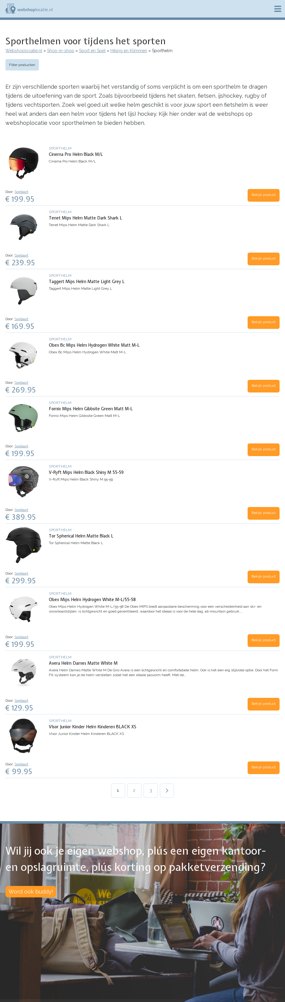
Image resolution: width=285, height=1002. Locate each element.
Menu (277, 8)
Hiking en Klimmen (128, 50)
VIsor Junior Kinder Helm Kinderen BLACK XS (92, 726)
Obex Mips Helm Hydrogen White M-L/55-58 (92, 599)
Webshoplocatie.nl (23, 50)
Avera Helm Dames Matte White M (83, 663)
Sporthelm (60, 148)
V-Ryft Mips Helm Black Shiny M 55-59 (86, 472)
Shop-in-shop (60, 50)
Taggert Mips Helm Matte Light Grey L (87, 281)
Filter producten (22, 65)
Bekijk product (264, 195)
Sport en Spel (92, 50)
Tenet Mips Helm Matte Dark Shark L (85, 218)
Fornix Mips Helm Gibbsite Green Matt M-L (91, 408)
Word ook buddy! (30, 891)
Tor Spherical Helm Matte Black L (81, 536)
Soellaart (21, 192)
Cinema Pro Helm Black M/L (76, 154)
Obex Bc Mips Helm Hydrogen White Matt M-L (94, 345)
